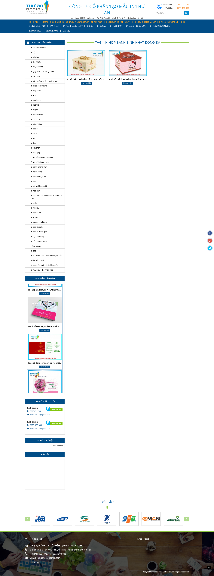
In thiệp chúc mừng (158, 26)
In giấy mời (35, 76)
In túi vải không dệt (39, 186)
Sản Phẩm (52, 26)
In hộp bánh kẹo (35, 26)
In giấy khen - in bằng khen (42, 71)
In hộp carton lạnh (38, 236)
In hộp (88, 26)
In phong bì (35, 119)
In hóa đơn (35, 191)
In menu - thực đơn (134, 26)
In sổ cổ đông (36, 172)
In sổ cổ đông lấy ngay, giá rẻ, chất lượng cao (48, 386)
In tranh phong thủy (39, 167)
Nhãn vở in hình (37, 260)
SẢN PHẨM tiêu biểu (45, 278)
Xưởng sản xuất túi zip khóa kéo (44, 265)
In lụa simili (35, 217)
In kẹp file (35, 105)
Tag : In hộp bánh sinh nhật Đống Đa (127, 42)
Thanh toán (52, 31)
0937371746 (183, 4)
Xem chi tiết (86, 83)
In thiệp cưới (36, 90)
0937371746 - (46, 554)
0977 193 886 (183, 8)
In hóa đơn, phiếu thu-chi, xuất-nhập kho (46, 197)
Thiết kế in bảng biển (40, 162)
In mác (33, 181)
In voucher (35, 148)
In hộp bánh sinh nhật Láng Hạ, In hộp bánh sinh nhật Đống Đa (95, 79)
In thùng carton (37, 114)
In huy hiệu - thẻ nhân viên (42, 270)
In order (34, 203)
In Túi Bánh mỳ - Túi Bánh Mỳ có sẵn (46, 256)
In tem (33, 138)
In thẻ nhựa (36, 62)
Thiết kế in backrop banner (42, 157)
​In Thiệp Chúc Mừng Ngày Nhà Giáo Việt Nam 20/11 (51, 313)
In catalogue (36, 100)
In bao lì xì (35, 251)
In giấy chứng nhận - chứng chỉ (44, 81)
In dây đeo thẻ (37, 67)
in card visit (35, 562)
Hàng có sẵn (35, 31)
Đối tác (107, 502)
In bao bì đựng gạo (39, 232)
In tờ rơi (34, 95)
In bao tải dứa (36, 227)
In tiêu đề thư (36, 124)
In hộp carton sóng (39, 241)
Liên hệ (66, 31)
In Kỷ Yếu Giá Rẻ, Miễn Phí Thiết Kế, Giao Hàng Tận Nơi (53, 350)
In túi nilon (114, 26)
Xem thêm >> (58, 445)
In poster (34, 129)
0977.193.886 (59, 554)
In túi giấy (35, 208)
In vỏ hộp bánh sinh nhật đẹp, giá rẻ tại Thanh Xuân (132, 79)
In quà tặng (35, 153)
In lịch (33, 143)
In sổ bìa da (36, 213)
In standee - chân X (39, 222)
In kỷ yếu (34, 110)
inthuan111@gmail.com (38, 414)
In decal (99, 26)
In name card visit (71, 26)
